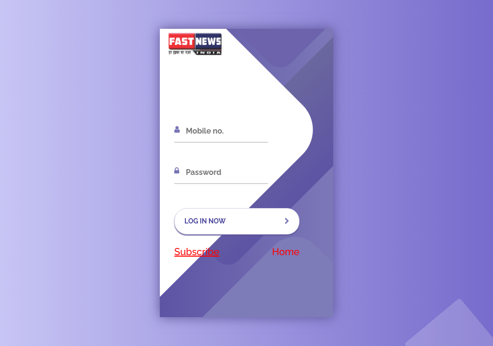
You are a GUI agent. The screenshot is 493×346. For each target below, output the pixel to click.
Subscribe (197, 252)
